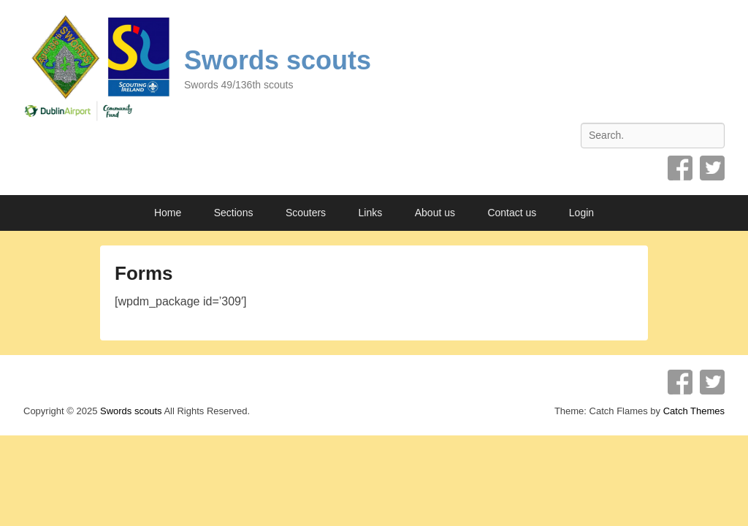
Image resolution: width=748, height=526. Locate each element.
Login (581, 212)
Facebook (680, 168)
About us (435, 212)
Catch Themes (694, 410)
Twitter (712, 168)
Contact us (511, 212)
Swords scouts (277, 60)
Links (371, 212)
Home (167, 212)
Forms (143, 273)
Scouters (306, 212)
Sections (233, 212)
